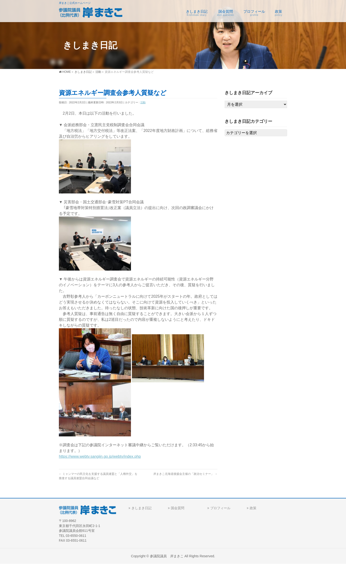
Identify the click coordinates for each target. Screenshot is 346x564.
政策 (253, 508)
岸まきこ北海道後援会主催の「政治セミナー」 (185, 474)
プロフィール (220, 508)
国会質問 (177, 508)
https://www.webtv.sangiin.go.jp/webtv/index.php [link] (100, 456)
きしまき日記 (141, 508)
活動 (143, 102)
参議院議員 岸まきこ (167, 556)
